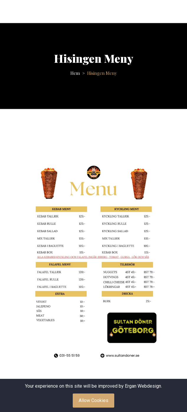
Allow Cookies (93, 400)
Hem (75, 73)
